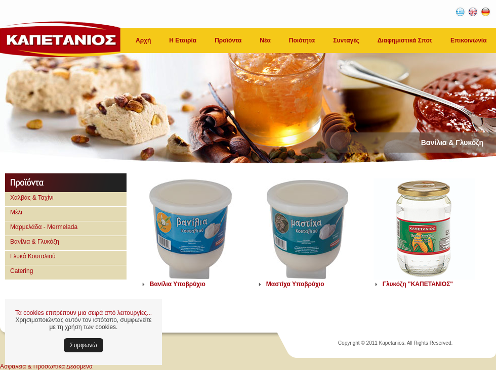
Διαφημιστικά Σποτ (405, 40)
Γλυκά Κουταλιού (33, 256)
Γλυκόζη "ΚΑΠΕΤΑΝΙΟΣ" (418, 284)
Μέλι (16, 212)
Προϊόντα (228, 40)
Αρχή (143, 40)
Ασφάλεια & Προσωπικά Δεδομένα (46, 366)
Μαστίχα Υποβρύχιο (295, 284)
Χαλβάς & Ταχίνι (32, 197)
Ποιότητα (302, 40)
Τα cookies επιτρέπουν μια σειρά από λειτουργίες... (83, 312)
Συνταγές (346, 40)
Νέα (265, 40)
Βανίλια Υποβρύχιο (177, 284)
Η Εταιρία (182, 40)
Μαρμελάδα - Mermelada (43, 226)
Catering (21, 270)
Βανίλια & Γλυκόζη (34, 241)
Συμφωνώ (83, 345)
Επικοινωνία (468, 40)
